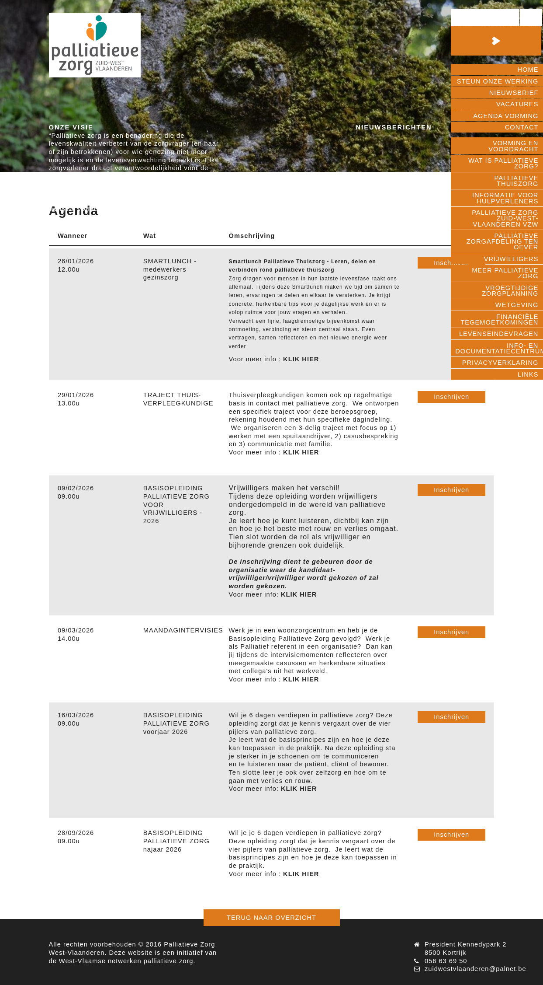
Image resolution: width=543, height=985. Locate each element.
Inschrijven (451, 396)
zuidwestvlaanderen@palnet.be (475, 968)
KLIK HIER (301, 359)
